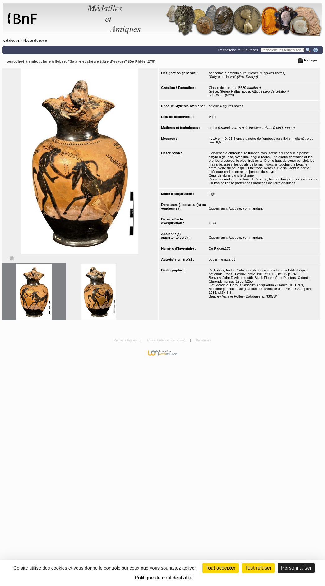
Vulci (212, 117)
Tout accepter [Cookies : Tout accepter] (220, 567)
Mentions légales (125, 340)
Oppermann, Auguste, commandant (236, 208)
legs (212, 194)
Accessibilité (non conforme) (166, 340)
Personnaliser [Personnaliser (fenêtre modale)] (296, 567)
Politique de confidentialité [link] (164, 577)
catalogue (11, 40)
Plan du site (203, 340)
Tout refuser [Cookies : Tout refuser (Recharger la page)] (258, 567)
